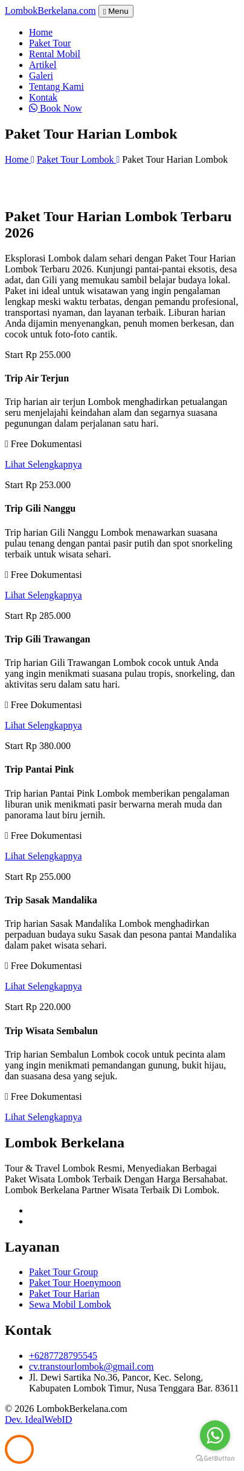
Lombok (50, 10)
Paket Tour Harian (64, 1293)
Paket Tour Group (63, 1272)
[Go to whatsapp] (215, 1435)
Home (41, 32)
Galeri (41, 76)
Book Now (55, 108)
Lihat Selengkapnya (43, 464)
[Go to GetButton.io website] (215, 1459)
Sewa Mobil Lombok (70, 1304)
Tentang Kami (56, 86)
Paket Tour (50, 43)
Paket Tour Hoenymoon (75, 1283)
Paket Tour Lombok (78, 159)
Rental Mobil (54, 54)
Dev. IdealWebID (38, 1419)
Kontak (43, 97)
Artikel (42, 65)
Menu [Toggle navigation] (116, 11)
